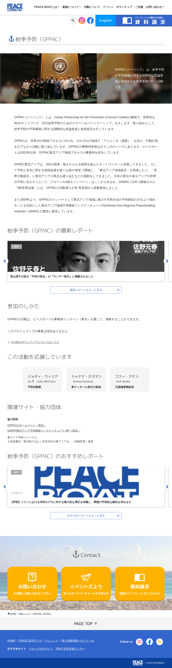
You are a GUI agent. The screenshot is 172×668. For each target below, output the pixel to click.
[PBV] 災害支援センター (70, 648)
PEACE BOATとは (30, 640)
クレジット (51, 640)
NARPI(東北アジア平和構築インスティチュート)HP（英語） (43, 430)
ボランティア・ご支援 (129, 7)
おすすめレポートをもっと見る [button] (93, 516)
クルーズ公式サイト (41, 648)
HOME (13, 614)
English (105, 20)
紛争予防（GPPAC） (42, 614)
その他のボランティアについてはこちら (35, 342)
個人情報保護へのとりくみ (78, 640)
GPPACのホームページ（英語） (26, 425)
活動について (92, 7)
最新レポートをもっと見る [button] (95, 290)
